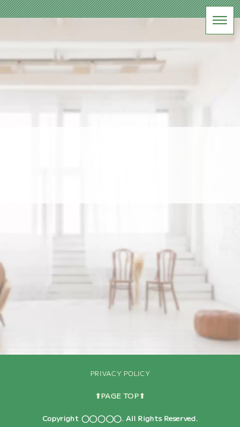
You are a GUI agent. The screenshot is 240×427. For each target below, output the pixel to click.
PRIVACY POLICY (120, 373)
